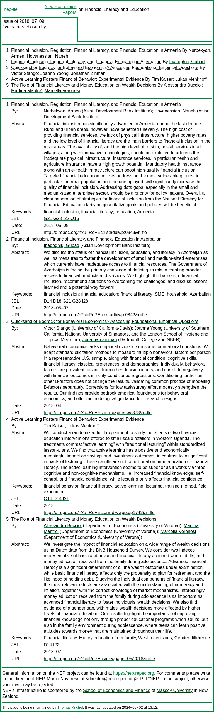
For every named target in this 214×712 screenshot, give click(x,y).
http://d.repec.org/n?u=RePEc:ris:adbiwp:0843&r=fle (95, 232)
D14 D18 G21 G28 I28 (66, 301)
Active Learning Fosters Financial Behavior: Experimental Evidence (77, 79)
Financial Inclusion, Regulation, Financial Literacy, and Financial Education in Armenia (96, 50)
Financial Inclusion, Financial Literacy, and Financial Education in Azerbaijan (86, 61)
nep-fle (11, 9)
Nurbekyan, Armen (62, 111)
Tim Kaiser (162, 79)
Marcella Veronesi (62, 90)
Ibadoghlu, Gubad (187, 61)
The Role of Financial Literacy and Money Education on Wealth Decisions (83, 85)
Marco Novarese (63, 678)
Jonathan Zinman (88, 73)
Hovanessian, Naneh (47, 56)
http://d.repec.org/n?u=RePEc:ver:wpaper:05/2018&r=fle (99, 658)
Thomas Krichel (70, 707)
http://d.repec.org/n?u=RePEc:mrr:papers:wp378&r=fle (98, 412)
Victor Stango (24, 73)
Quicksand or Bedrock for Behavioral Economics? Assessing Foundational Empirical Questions (104, 67)
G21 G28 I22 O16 (61, 218)
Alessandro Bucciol (183, 85)
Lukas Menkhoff (191, 79)
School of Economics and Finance (116, 690)
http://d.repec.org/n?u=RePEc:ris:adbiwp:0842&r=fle (95, 314)
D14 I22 (51, 644)
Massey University (175, 690)
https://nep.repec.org (133, 673)
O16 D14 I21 (56, 498)
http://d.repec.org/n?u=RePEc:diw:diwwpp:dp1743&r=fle (99, 512)
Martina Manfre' (26, 90)
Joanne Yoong (54, 73)
